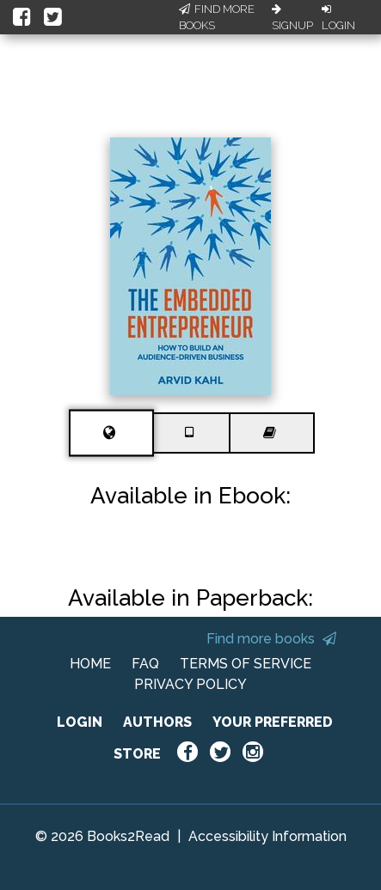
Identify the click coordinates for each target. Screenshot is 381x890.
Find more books (271, 639)
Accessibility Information (267, 836)
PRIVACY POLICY (190, 684)
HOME (90, 663)
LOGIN (79, 722)
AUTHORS (157, 722)
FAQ (145, 663)
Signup (292, 18)
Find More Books (217, 18)
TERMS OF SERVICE (245, 663)
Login (338, 18)
